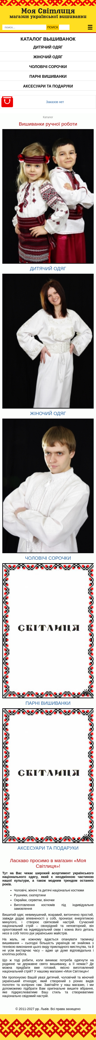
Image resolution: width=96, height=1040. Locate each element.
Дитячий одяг (48, 47)
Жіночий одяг (48, 57)
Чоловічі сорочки (48, 67)
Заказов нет (55, 102)
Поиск (52, 27)
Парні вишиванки (48, 76)
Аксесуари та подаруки (48, 86)
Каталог (48, 117)
